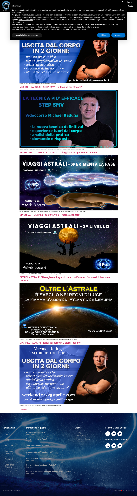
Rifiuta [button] (103, 35)
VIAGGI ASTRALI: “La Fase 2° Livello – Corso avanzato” (50, 214)
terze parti (49, 15)
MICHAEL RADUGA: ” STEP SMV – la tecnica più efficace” (51, 87)
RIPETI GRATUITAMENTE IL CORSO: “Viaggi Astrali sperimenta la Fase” (59, 152)
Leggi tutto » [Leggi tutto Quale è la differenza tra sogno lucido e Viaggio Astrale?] (30, 473)
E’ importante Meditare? (36, 432)
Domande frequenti (9, 452)
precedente (23, 409)
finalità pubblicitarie (26, 20)
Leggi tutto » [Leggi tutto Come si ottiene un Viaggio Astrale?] (30, 467)
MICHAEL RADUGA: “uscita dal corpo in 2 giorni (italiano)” (51, 342)
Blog (7, 440)
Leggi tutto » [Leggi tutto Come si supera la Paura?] (30, 441)
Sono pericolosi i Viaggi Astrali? (39, 445)
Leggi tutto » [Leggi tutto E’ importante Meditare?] (30, 434)
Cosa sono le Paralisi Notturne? (39, 458)
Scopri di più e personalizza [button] (27, 35)
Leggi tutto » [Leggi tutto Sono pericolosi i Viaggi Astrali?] (30, 447)
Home (7, 434)
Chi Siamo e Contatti (10, 466)
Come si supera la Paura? (36, 439)
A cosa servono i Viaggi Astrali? (39, 452)
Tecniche (9, 445)
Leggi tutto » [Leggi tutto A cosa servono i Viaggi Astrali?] (30, 454)
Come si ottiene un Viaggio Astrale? (41, 465)
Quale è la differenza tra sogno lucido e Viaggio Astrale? (49, 471)
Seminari (9, 459)
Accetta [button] (118, 35)
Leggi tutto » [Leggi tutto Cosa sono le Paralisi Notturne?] (30, 460)
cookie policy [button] (20, 12)
